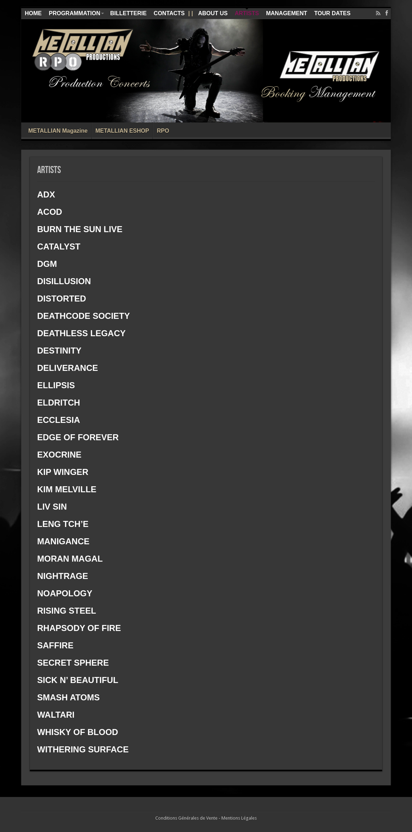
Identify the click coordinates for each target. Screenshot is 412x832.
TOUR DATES (332, 13)
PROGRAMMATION (76, 13)
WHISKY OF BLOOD (77, 732)
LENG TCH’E (62, 524)
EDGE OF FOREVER (78, 437)
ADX (46, 194)
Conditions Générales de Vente (186, 818)
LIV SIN (52, 506)
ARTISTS (247, 13)
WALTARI (56, 714)
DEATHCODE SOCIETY (84, 316)
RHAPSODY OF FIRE (80, 628)
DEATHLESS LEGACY (81, 333)
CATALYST (58, 246)
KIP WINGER (62, 472)
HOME (33, 13)
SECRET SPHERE (73, 662)
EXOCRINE (59, 454)
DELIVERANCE (67, 368)
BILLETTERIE (128, 13)
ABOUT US (213, 13)
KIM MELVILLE (67, 489)
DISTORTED (61, 298)
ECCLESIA (58, 420)
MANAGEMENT (286, 13)
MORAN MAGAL (70, 558)
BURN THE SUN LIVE (79, 229)
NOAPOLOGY (64, 593)
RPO (163, 131)
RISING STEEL (66, 610)
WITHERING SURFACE (83, 749)
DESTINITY (59, 350)
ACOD (49, 212)
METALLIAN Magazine (58, 131)
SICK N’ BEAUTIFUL (77, 680)
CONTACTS (169, 13)
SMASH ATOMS (68, 697)
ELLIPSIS (56, 385)
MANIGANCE (64, 541)
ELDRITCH (58, 402)
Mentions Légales (239, 818)
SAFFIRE (55, 645)
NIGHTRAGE (62, 576)
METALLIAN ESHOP (122, 131)
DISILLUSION (64, 281)
